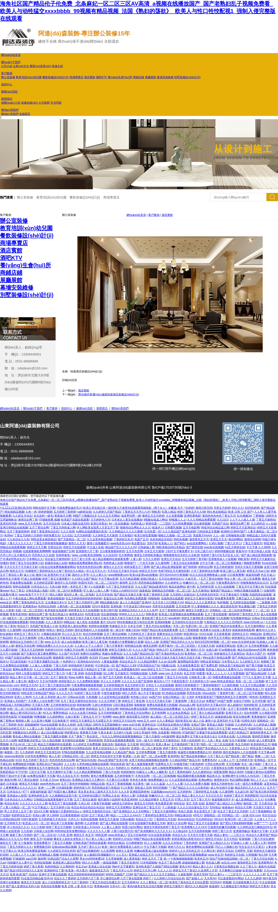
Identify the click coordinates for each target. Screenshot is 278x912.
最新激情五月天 (99, 870)
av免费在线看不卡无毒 (41, 776)
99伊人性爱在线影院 (28, 673)
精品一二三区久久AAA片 (125, 815)
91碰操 (229, 724)
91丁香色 (10, 626)
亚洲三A (242, 645)
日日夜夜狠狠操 (69, 815)
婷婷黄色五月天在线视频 (83, 610)
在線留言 (24, 113)
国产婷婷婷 (190, 567)
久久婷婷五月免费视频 (87, 744)
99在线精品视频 (14, 511)
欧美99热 (173, 756)
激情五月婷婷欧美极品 (148, 555)
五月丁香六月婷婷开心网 (83, 602)
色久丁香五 (17, 590)
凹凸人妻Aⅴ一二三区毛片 (225, 874)
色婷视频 (222, 602)
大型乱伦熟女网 (214, 764)
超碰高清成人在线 (56, 563)
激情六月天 (197, 649)
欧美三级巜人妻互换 (232, 571)
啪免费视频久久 (157, 779)
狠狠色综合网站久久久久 (135, 527)
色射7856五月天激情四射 (174, 571)
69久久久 (237, 507)
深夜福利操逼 (38, 791)
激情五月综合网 (25, 645)
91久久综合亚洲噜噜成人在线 (207, 574)
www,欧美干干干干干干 (33, 594)
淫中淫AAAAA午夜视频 (173, 574)
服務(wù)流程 (9, 91)
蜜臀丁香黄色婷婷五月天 (28, 602)
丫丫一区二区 (261, 610)
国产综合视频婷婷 (88, 850)
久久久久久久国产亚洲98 (136, 681)
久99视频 (251, 854)
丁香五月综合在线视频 (184, 563)
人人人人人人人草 (254, 874)
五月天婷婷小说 (60, 807)
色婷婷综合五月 (21, 815)
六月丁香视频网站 (261, 811)
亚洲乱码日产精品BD (49, 764)
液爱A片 (33, 681)
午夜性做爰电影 (111, 693)
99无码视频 (160, 787)
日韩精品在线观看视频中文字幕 (53, 799)
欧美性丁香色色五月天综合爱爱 (188, 882)
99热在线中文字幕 (44, 507)
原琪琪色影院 (8, 716)
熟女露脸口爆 (246, 606)
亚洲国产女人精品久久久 (214, 843)
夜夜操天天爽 (62, 515)
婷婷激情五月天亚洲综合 (229, 653)
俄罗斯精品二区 (200, 689)
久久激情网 (162, 563)
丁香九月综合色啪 (262, 858)
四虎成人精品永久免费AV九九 (224, 669)
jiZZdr (84, 815)
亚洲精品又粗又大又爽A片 (88, 779)
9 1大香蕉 (127, 787)
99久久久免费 (90, 862)
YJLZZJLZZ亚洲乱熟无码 (15, 507)
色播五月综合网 (74, 649)
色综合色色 (11, 803)
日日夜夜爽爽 (235, 574)
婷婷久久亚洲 (124, 850)
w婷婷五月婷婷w (122, 803)
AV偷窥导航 (180, 764)
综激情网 (269, 590)
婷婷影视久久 (67, 681)
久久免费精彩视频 (88, 681)
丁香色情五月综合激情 (192, 728)
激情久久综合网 (176, 823)
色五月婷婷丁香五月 (35, 760)
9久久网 (108, 673)
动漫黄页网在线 (225, 645)
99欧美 (156, 511)
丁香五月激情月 (252, 543)
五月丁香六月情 (81, 559)
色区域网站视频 (239, 779)
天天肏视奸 (126, 535)
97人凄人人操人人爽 (96, 590)
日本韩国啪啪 (148, 862)
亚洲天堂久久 (233, 712)
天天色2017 (67, 768)
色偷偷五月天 (117, 626)
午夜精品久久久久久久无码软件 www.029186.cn (234, 622)
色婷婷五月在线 (234, 854)
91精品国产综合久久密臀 (62, 858)
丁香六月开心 (232, 543)
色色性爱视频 (93, 673)
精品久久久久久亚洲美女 (200, 602)
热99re (8, 535)
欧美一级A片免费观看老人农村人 (122, 846)
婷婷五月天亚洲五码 (47, 752)
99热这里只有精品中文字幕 (89, 669)
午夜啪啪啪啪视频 (182, 858)
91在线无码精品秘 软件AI (36, 878)
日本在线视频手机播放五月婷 (147, 823)
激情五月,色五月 (83, 835)
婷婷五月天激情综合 (166, 740)
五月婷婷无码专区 (207, 594)
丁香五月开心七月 (121, 870)
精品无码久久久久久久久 (250, 787)
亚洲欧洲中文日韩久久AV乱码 (241, 776)
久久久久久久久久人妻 (33, 803)
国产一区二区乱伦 (45, 835)
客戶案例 (6, 73)
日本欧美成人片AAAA (86, 827)
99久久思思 (129, 693)
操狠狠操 (139, 705)
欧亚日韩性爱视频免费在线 (122, 689)
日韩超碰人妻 (146, 547)
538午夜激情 (29, 819)
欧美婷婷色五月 (260, 744)
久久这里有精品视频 (99, 539)
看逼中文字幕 (259, 831)
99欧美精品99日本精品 (170, 547)
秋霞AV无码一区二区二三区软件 (98, 582)
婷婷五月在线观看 (74, 547)
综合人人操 (151, 641)
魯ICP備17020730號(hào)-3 (172, 487)
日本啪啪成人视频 (47, 854)
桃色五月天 (17, 571)
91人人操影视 (152, 843)
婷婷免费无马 (51, 535)
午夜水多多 (105, 732)
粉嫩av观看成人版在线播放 (151, 850)
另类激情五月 (149, 689)
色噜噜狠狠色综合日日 (254, 582)
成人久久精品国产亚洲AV (135, 602)
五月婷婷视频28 (113, 685)
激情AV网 (10, 779)
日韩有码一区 (96, 689)
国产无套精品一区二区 (71, 539)
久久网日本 (208, 850)
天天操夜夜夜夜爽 (96, 649)
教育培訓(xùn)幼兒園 (28, 77)
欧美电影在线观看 (56, 610)
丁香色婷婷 (190, 843)
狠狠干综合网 (18, 748)
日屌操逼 (142, 795)
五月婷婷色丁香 (179, 649)
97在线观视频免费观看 (14, 622)
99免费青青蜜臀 (224, 598)
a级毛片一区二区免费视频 (23, 618)
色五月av (81, 866)
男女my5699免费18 (92, 858)
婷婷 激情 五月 (33, 839)
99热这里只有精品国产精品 (37, 693)
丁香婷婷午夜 (225, 693)
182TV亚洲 (144, 638)
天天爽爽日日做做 (230, 870)
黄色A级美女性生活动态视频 (144, 886)
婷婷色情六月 (81, 787)
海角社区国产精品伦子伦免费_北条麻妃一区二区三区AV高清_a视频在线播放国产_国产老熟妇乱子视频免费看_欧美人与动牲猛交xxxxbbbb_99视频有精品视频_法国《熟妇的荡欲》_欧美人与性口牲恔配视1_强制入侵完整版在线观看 (137, 11)
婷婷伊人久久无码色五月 (184, 850)
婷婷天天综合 (225, 850)
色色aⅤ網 (38, 815)
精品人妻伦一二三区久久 (229, 835)
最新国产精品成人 (221, 590)
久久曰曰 (222, 519)
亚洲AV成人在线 (181, 638)
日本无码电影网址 (166, 854)
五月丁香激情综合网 (171, 610)
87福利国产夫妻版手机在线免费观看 (204, 732)
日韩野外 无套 (243, 850)
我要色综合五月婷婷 (169, 634)
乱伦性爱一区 (152, 531)
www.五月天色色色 (29, 523)
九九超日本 (242, 791)
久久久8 (123, 791)
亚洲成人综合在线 (99, 866)
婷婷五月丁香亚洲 (133, 701)
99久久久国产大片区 (196, 768)
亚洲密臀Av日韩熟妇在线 (75, 748)
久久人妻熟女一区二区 (154, 882)
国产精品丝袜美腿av (193, 756)
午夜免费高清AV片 (227, 582)
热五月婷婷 (242, 744)
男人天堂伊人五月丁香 (18, 811)
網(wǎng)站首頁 (11, 55)
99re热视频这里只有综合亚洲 (135, 622)
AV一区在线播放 (119, 523)
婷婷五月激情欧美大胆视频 (198, 618)
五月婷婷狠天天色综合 (52, 819)
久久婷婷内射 (243, 724)
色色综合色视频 (50, 886)
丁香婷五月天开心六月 (136, 511)
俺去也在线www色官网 (251, 649)
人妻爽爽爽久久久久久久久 (19, 787)
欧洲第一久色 (131, 756)
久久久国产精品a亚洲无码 (151, 586)
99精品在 (69, 622)
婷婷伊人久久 (161, 638)
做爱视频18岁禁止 (29, 740)
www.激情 (119, 716)
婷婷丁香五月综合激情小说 (26, 563)
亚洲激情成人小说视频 (222, 559)
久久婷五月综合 (22, 515)
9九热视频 (222, 618)
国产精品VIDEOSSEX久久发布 (23, 870)
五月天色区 (230, 839)
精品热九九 (214, 776)
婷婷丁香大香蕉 (33, 866)
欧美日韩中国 (109, 610)
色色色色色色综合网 (89, 567)
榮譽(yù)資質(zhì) (40, 66)
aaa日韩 (31, 858)
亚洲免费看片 (42, 843)
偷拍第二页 (250, 803)
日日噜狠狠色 (134, 843)
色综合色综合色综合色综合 (87, 807)
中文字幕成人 (40, 807)
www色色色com (120, 543)
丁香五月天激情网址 (164, 811)
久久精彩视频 (229, 685)
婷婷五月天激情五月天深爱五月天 (91, 720)
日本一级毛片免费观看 (248, 783)
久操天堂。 (192, 578)
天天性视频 (233, 764)
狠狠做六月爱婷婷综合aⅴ (66, 811)
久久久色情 (67, 531)
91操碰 (48, 839)
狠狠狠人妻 (22, 720)
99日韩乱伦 (147, 744)
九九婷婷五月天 (249, 661)
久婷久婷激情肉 (102, 705)
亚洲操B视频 (162, 622)
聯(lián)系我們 (10, 110)
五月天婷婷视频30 (109, 712)
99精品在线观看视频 (12, 547)
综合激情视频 (201, 523)
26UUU (218, 819)
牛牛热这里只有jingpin (137, 606)
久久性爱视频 (235, 673)
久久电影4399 (267, 712)
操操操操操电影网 (243, 630)
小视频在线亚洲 (50, 634)
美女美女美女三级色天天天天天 (97, 791)
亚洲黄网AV (265, 862)
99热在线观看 (21, 586)
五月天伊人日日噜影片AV (167, 602)
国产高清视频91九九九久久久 (153, 831)
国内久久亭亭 (80, 574)
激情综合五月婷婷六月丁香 (26, 641)
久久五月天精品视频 (252, 685)
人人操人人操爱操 (40, 665)
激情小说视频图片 (98, 543)
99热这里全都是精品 (43, 539)
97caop (103, 657)
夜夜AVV (241, 551)
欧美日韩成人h (58, 614)
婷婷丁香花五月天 (202, 716)
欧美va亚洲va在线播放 (144, 574)
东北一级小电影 (251, 764)
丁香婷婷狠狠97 (210, 685)
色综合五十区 (144, 819)
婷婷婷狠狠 (45, 511)
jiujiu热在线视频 (214, 547)
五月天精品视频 (129, 578)
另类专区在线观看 (163, 606)
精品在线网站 (177, 586)
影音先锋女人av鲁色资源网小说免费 (45, 689)
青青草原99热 (18, 614)
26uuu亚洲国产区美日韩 (112, 760)
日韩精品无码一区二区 (75, 756)
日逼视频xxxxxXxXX (163, 791)
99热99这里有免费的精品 (70, 831)
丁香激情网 (179, 701)
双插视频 (244, 839)
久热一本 (31, 511)
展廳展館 (150, 77)
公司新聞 (44, 102)
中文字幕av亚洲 (108, 578)
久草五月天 (167, 799)
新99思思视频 (260, 736)
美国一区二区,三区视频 (249, 681)
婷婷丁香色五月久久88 (191, 511)
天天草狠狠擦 (113, 858)
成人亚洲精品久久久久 (249, 799)
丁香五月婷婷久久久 (19, 846)
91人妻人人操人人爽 (98, 839)
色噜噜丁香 (268, 661)
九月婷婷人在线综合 (182, 594)
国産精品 (144, 590)
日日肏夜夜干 (60, 720)
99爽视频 (39, 716)
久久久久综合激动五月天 (192, 807)
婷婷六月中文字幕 (219, 728)
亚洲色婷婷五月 (38, 795)
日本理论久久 (229, 661)
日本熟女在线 (226, 736)
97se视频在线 (227, 649)
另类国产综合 (220, 523)
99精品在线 (97, 783)
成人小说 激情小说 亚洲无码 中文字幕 (47, 574)
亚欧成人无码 (143, 787)
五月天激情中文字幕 (59, 772)
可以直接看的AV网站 (230, 878)
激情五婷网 (150, 645)
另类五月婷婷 (222, 507)
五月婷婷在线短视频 (242, 602)
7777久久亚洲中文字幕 (256, 677)
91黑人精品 (168, 511)
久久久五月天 (64, 693)
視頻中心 (6, 84)
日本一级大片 (144, 740)
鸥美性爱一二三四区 (158, 523)
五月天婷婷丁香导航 (194, 559)
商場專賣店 (76, 77)
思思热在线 (194, 693)
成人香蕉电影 (131, 858)
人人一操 (218, 535)
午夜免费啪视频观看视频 (86, 685)
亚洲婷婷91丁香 (54, 870)
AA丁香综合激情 (28, 779)
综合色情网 (251, 712)
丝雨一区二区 (15, 708)
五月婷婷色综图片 (90, 795)
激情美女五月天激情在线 (43, 768)
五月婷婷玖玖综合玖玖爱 (187, 622)
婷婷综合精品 (115, 843)
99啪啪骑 (153, 598)
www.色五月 (239, 728)
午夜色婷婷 (196, 764)
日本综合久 (14, 791)
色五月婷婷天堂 (134, 685)
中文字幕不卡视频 (155, 846)
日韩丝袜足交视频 (208, 531)
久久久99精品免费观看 (201, 519)
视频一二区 (262, 756)
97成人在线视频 (31, 578)
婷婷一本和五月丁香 (74, 586)
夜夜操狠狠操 (55, 598)
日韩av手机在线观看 (264, 618)
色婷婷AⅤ (69, 661)
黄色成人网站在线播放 (26, 736)
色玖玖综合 (269, 815)
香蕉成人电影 (215, 724)
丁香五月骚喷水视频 (54, 736)
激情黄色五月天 (199, 539)
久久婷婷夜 (91, 823)
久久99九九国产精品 (84, 578)
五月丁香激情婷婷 (18, 531)
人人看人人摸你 (110, 827)
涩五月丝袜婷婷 (137, 835)
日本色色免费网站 (36, 756)
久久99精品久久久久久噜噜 (126, 531)
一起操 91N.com (250, 815)
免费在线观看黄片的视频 (162, 705)
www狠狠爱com (118, 574)
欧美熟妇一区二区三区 (198, 653)
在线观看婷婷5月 (10, 606)
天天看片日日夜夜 (117, 779)
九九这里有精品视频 (98, 752)
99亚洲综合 (190, 634)
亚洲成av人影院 (17, 795)
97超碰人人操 (239, 843)
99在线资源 (117, 764)
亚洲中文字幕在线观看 (52, 874)
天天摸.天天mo (49, 779)
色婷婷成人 (137, 523)
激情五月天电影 (28, 783)
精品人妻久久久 (202, 866)
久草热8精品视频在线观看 (92, 764)
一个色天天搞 (145, 563)
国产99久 (179, 543)
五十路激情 (25, 843)
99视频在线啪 (138, 673)
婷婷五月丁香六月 (53, 673)
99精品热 (255, 634)
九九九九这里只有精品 (83, 712)
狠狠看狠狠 (199, 638)
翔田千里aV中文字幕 (13, 776)
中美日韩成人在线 (259, 551)
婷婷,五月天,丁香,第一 (155, 858)
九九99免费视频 (182, 523)
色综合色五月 (127, 661)
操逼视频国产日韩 (63, 551)
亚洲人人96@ (22, 697)
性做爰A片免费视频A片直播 (126, 641)
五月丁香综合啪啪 (211, 578)
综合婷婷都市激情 (33, 630)
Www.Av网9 (75, 677)
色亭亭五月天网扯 (219, 638)
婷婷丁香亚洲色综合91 (45, 531)
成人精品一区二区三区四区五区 (170, 716)
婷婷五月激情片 (173, 886)
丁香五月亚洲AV (128, 862)
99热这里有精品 (210, 661)
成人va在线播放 (71, 641)
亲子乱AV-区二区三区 (23, 744)
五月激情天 (122, 673)
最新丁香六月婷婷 (21, 835)
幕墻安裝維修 (165, 77)
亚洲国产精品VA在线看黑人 (226, 626)
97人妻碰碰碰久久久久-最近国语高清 (214, 606)
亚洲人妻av (162, 744)
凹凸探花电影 (18, 661)
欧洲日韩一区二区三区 (239, 819)
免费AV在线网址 (90, 653)
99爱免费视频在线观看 (226, 677)
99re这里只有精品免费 (217, 657)
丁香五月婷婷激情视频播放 (50, 543)
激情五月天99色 (144, 803)
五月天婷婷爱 (82, 535)
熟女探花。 (94, 736)
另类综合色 (55, 547)
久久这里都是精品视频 (183, 779)
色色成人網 (213, 862)
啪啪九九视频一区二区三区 (174, 535)
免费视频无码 (42, 846)
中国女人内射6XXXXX (124, 590)
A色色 (251, 740)
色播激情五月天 (86, 768)
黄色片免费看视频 (102, 776)
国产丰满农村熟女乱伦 (169, 653)
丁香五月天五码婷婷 (31, 649)
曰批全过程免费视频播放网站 (57, 567)
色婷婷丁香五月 (233, 795)
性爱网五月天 (163, 764)
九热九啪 (54, 586)
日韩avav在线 (75, 697)
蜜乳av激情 (77, 708)
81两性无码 (248, 720)
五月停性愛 (259, 701)
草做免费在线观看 (21, 582)
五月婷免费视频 (258, 645)
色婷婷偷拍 (128, 772)
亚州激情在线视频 (73, 740)
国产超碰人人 (194, 878)
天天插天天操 (206, 645)
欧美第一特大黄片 (76, 870)
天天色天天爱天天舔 (199, 835)
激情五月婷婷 (64, 630)
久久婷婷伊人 (173, 582)
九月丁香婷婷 (79, 882)
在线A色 (124, 748)
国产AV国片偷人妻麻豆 (62, 791)
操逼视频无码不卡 (223, 799)
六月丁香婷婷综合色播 (205, 571)
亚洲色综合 (149, 724)
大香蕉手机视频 (100, 803)
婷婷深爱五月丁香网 (136, 567)
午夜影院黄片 (179, 681)
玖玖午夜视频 (237, 740)
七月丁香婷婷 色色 (11, 724)
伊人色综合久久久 (18, 827)
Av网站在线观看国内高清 (91, 531)
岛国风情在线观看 (260, 594)
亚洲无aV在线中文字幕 (211, 708)
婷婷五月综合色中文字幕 (106, 756)
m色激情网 (168, 736)
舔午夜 (191, 586)
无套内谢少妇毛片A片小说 (61, 728)
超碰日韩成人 (148, 578)
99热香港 (151, 614)
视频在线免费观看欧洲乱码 (85, 563)
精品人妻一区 (93, 677)
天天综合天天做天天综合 (122, 571)
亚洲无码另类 (8, 523)
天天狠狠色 (186, 748)
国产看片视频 (254, 665)
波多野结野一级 (131, 515)
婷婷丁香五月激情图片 (56, 578)
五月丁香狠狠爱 (189, 630)
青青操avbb (101, 886)
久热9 (190, 697)
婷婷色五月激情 (9, 578)
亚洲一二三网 (258, 768)
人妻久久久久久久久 (19, 543)
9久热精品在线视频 (173, 693)
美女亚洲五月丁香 (205, 811)
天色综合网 (142, 776)
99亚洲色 (269, 543)
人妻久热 (20, 681)
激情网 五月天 (128, 582)
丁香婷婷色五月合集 (205, 791)
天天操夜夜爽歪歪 (188, 665)
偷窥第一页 (11, 752)
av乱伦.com (228, 862)
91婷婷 (189, 507)
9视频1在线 (168, 665)
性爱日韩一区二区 (197, 626)
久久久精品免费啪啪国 (87, 772)
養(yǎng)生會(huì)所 (120, 77)
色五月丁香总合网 (169, 862)
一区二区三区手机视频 (249, 693)
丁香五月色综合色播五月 (104, 882)
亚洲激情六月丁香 (87, 551)
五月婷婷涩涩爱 (43, 582)
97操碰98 (18, 858)
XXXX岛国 (205, 634)
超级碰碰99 (32, 724)
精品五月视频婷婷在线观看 (54, 744)
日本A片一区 (118, 886)
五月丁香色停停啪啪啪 (75, 783)
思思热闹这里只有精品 (105, 787)
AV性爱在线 (92, 614)
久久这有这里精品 (178, 712)
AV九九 (47, 712)
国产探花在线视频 (52, 618)
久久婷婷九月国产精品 (107, 511)
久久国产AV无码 (69, 653)
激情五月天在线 (30, 882)
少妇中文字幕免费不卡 (179, 551)
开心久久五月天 (71, 634)
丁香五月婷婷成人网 (62, 527)
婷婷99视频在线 (224, 551)
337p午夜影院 (100, 606)
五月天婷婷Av (130, 882)
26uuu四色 (208, 693)
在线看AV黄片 (8, 594)
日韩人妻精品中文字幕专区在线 (57, 638)
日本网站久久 (34, 559)
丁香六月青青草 (113, 645)
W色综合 (179, 803)
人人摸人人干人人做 (22, 854)
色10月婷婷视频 (92, 634)
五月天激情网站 (254, 626)
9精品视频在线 (109, 602)
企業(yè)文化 (21, 66)
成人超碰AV (234, 705)
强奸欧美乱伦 (183, 720)
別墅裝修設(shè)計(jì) (187, 77)
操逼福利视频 (77, 689)
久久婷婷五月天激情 (104, 535)
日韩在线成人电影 (37, 590)
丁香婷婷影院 (94, 740)
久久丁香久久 (248, 866)
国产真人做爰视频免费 (140, 764)
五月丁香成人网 (99, 815)
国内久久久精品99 (196, 886)
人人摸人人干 (226, 760)
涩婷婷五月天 (240, 634)
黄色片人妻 (128, 795)
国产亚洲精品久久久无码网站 (131, 811)
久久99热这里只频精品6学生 (254, 827)
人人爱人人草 (257, 843)
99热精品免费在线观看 (134, 708)
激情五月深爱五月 (197, 610)
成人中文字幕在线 (149, 693)
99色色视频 (37, 622)
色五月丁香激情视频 (118, 783)
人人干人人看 (174, 783)
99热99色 (250, 669)
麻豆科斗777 (162, 681)
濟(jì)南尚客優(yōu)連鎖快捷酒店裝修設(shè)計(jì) (108, 394)
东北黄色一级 (141, 783)
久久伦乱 (67, 535)
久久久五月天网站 (108, 515)
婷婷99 (217, 752)
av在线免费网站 (197, 543)
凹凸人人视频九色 (226, 846)
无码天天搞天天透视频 (248, 567)
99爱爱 (200, 673)
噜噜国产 (129, 563)
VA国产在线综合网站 (17, 657)
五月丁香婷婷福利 (180, 772)
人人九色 (69, 764)
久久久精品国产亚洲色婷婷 (179, 531)
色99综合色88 (46, 606)
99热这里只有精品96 (232, 665)
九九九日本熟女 (172, 843)
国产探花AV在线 (86, 760)
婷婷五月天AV (148, 571)
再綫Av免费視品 (112, 653)
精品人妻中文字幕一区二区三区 (29, 677)
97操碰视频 (25, 716)
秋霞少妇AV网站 (132, 827)
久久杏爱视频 (174, 515)
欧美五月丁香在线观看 (63, 803)
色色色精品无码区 (161, 539)
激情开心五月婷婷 (65, 582)
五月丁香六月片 (200, 799)
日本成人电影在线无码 (75, 523)
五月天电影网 (191, 527)
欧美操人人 (165, 543)
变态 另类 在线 (195, 803)
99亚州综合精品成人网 (215, 527)
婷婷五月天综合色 (124, 720)
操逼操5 (214, 886)
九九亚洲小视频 (41, 720)
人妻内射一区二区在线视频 (73, 606)
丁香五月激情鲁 (166, 752)
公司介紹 (6, 66)
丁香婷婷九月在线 (165, 819)
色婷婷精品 (52, 866)
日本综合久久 (39, 586)
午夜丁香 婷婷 (74, 673)
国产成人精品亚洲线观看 (256, 555)
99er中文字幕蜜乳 (123, 866)
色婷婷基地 (63, 555)
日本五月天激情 (154, 551)
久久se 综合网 (167, 661)
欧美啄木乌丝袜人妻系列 (215, 630)
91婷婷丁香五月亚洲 (87, 693)
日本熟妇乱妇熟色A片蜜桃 (173, 724)
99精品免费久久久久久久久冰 (54, 645)
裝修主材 (57, 66)
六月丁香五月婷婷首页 (119, 586)
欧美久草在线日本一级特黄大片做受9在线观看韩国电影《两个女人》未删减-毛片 (133, 507)
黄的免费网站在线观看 (200, 846)
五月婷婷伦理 (205, 586)
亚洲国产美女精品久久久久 (210, 748)
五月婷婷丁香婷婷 (65, 511)
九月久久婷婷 (151, 559)
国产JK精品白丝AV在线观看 (249, 657)
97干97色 (21, 772)
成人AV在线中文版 (221, 787)
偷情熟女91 (76, 614)
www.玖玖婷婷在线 (243, 641)
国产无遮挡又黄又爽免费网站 (39, 653)
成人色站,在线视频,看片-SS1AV (95, 622)
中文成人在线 (95, 547)
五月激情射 (264, 669)
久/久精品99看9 (147, 661)
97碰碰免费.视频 (49, 519)
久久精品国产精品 (123, 752)
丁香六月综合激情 (263, 839)
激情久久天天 (76, 543)
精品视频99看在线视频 (191, 776)
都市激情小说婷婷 (109, 799)
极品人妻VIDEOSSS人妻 (25, 712)
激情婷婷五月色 (247, 862)
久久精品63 (180, 831)
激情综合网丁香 (28, 519)
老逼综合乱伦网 (113, 598)
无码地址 (215, 807)
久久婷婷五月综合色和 (61, 850)
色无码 (93, 657)
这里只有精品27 (238, 732)
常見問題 (56, 102)
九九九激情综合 (202, 772)
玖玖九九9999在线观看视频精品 (122, 736)
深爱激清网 (220, 772)
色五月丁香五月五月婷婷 (232, 811)
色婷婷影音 (241, 768)
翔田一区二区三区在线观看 (217, 744)
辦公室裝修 (8, 77)
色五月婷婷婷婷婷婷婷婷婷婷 (84, 598)
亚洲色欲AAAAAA (88, 661)
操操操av (227, 807)
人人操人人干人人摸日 (88, 645)
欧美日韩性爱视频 (145, 535)
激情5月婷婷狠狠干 (187, 685)
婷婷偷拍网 (84, 705)
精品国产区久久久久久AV (120, 547)
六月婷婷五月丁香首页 (141, 634)
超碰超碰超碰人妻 (193, 862)
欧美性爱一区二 (258, 708)
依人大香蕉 (7, 610)
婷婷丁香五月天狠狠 (58, 827)
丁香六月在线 (111, 772)
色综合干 (22, 626)
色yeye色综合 (185, 819)
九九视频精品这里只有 (63, 795)
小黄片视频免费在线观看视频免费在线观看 (105, 728)
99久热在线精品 (217, 511)
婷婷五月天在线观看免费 (43, 748)
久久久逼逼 (158, 783)
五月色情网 (158, 712)
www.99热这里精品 (222, 681)
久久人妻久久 (98, 574)
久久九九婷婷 (253, 878)
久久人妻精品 (165, 720)
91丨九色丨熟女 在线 (215, 740)
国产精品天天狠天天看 (128, 594)
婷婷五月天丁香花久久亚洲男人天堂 (195, 870)
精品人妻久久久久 (193, 795)
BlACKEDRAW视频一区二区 (212, 641)
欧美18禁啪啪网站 (15, 768)
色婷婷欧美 (250, 705)
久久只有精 (38, 827)
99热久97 (162, 649)
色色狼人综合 (138, 697)
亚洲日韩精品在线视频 (14, 527)
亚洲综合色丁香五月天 (146, 807)
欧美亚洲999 (129, 799)
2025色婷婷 (252, 507)
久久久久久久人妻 (98, 831)
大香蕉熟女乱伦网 (222, 768)
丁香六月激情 (151, 736)
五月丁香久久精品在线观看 (207, 712)
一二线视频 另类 (266, 602)
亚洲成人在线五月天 (141, 854)
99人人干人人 (258, 779)
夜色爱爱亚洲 (163, 803)
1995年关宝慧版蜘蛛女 (106, 724)
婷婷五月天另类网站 (118, 807)
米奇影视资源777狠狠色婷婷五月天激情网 (221, 697)
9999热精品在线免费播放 (164, 708)
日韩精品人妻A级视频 (190, 669)
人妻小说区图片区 (122, 831)
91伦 (18, 760)
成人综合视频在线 (52, 732)
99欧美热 (243, 559)
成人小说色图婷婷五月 (56, 882)
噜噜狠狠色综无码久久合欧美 (181, 555)
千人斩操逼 (169, 807)
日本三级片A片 (203, 551)
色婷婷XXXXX (54, 649)
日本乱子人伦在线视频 (160, 685)
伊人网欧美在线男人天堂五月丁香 (97, 527)
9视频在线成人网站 (155, 519)
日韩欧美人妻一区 (200, 677)
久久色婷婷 (27, 752)
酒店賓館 (89, 77)
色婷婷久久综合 (140, 768)
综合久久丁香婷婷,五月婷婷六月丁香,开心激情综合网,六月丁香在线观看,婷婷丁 (103, 878)
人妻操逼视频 (109, 661)
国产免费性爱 (209, 665)
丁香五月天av (196, 701)
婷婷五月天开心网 (145, 870)
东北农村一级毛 (43, 515)
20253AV (215, 882)
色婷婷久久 (123, 768)
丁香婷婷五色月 (123, 539)
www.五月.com (146, 720)
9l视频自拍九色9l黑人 (26, 732)
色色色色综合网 (41, 657)
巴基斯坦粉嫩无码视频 (222, 827)
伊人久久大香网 (110, 681)
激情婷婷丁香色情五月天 (243, 614)
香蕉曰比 (65, 779)
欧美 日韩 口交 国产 (240, 511)
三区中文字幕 (37, 772)
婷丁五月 (271, 681)
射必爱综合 (138, 543)
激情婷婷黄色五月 (261, 732)
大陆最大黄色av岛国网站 (259, 772)
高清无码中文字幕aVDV (211, 705)
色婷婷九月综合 (122, 839)
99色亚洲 (101, 835)
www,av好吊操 (131, 724)
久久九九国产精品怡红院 (138, 653)
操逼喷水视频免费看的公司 (194, 752)
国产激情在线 (194, 547)
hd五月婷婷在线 (235, 547)
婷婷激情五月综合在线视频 (248, 638)
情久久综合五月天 (68, 776)
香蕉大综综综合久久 (105, 748)
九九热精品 (14, 689)
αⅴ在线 (271, 523)
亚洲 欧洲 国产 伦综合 (23, 874)
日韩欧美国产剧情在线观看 (89, 843)
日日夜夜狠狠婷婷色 (112, 551)
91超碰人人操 (264, 641)
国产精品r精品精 (256, 673)
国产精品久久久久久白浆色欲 (191, 787)
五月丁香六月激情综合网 (54, 685)
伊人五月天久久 (96, 571)
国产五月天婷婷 (112, 677)
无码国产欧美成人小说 (44, 626)
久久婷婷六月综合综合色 (169, 878)
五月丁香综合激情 (85, 799)
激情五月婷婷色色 (222, 783)
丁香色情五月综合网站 (136, 712)
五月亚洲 (132, 744)
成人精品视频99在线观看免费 (110, 559)
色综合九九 (179, 835)
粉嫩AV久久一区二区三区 (198, 582)
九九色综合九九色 (18, 539)
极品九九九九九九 (11, 839)
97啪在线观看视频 (73, 752)
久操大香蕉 (72, 716)
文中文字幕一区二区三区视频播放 (221, 563)
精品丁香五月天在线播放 (203, 823)
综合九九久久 (105, 768)
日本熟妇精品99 (10, 819)
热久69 (262, 854)
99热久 (50, 630)
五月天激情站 (200, 590)
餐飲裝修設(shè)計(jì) (55, 77)
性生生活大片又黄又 (251, 846)
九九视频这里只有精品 (234, 886)
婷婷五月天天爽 (36, 547)
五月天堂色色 (104, 594)
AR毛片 (197, 815)
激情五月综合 (213, 839)
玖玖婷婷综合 (204, 819)
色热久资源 (185, 811)
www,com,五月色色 (170, 673)
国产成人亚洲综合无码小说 (22, 886)
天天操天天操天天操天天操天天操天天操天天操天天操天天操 (102, 618)
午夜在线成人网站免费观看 (29, 598)
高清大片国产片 (255, 653)
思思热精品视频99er (150, 582)
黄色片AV (185, 866)
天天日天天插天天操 (158, 701)
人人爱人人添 (34, 728)
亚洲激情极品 (241, 831)
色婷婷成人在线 (113, 563)
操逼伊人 (157, 527)
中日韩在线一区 (104, 665)
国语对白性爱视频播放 (193, 854)
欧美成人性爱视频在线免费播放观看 (181, 614)
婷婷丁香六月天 (222, 831)
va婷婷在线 (84, 511)
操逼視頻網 (252, 574)
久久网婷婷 (67, 866)
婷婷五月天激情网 (76, 657)
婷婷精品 (91, 708)
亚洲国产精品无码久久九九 (176, 641)
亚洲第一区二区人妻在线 (146, 748)
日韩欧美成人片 (253, 689)
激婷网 (79, 823)
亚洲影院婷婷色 (139, 791)
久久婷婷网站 (55, 716)
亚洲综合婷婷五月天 (12, 728)
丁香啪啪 (258, 515)
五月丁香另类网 (237, 708)
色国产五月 (141, 539)
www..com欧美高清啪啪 (86, 555)
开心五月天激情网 (25, 638)
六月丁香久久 (215, 756)
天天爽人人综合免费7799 (43, 701)
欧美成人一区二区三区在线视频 (143, 677)
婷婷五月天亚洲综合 (243, 527)
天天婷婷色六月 (100, 519)
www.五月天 (52, 641)
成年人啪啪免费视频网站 (167, 768)
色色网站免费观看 (135, 598)
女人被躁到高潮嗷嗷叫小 (99, 854)
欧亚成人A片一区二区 (35, 823)
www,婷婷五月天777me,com (158, 669)
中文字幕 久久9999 (258, 547)
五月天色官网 (134, 551)
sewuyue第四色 (13, 756)
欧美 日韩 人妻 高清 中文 (77, 886)
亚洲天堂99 (200, 874)
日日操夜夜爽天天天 (245, 882)
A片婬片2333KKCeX (56, 708)
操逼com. (153, 728)
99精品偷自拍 (182, 815)
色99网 (106, 716)
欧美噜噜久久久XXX (193, 827)
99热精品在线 (133, 645)
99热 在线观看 (160, 732)
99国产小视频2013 (84, 515)
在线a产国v (198, 724)
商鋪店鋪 (138, 77)
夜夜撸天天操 (88, 732)
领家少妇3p (133, 630)
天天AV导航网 (48, 681)
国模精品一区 (265, 720)
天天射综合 (266, 803)
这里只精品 (84, 724)
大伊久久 (73, 819)
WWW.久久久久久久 (131, 614)
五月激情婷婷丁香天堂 (185, 744)
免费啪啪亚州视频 (24, 764)
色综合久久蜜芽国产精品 (261, 835)
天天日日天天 (213, 795)
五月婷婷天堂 (244, 760)
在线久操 (211, 649)
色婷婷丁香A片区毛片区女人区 (220, 555)
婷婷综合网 (205, 567)
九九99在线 (243, 736)
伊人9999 (52, 815)
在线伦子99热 (241, 701)
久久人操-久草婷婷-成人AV (49, 697)
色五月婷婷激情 (223, 567)
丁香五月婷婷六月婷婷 (28, 535)
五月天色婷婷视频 (199, 831)
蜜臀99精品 (60, 712)
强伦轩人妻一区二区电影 (79, 594)
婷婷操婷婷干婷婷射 (80, 665)
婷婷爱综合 (71, 732)
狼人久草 (54, 756)
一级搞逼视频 (108, 862)
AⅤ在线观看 (96, 586)
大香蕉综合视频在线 (226, 866)
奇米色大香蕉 (138, 779)
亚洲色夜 (116, 606)
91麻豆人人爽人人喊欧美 (151, 772)
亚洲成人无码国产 (15, 701)
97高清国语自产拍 (148, 665)
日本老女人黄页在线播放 (126, 519)
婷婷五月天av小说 (258, 571)
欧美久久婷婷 (67, 724)
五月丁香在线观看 (216, 614)
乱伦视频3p (244, 515)
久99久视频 (216, 543)
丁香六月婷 (60, 665)
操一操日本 (117, 630)
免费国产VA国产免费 (219, 701)
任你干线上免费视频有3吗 (123, 669)
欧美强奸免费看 (252, 870)
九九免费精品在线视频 (14, 665)
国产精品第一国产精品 (239, 756)
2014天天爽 (41, 811)
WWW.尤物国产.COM (119, 874)
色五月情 (189, 673)
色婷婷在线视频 (98, 626)
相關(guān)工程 (10, 102)
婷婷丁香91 (170, 748)
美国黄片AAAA (202, 535)
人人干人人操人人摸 (242, 519)
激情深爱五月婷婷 (137, 716)
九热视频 (91, 697)
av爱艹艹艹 (261, 823)
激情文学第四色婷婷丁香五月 (162, 827)
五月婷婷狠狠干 (124, 776)
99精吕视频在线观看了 (248, 590)
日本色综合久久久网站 (18, 799)
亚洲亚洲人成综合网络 (73, 626)
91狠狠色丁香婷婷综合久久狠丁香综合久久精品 (55, 571)
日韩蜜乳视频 (173, 527)
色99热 (84, 776)
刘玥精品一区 (230, 815)
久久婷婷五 (258, 523)
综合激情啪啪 (109, 614)
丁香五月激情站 (265, 519)
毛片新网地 (126, 555)
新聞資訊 (6, 98)
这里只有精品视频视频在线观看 (148, 760)
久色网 (152, 673)
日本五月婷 (135, 626)
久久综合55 (110, 555)
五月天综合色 (51, 523)
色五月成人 (268, 574)
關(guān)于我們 (10, 62)
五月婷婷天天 (12, 823)
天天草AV (210, 878)
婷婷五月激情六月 (120, 649)
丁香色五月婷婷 (266, 606)
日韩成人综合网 (43, 831)
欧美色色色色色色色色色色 (119, 638)
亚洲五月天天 (218, 539)
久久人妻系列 (53, 622)
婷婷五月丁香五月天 (26, 634)
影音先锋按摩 (241, 716)
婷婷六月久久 (176, 846)
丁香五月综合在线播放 (157, 626)
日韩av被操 (127, 819)
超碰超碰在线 (223, 716)
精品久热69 (236, 772)
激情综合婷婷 (252, 539)
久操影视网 (185, 874)
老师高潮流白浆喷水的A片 (187, 839)
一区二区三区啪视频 (163, 776)
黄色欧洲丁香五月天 (154, 618)
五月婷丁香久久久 (89, 846)
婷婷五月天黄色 (259, 886)
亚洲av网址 (205, 779)
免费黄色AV (209, 760)
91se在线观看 (48, 724)
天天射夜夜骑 (222, 634)
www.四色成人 (117, 835)
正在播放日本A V (55, 602)
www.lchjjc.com (9, 685)
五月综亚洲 (183, 606)
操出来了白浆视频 (62, 823)
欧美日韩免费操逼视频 (32, 850)
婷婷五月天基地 (108, 819)
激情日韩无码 (204, 507)
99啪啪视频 (117, 657)
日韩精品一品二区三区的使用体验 (230, 610)
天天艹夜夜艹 (76, 736)
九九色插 (26, 831)
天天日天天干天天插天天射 (21, 567)
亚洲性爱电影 (192, 515)
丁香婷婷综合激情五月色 (174, 689)
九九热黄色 (189, 708)
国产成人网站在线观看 (114, 823)
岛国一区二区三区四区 (29, 610)
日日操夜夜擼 (33, 708)
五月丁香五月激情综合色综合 (79, 701)
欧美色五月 (201, 858)
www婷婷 (174, 618)
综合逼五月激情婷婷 (57, 559)
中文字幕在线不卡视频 (234, 594)
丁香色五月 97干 (90, 716)
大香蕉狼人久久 (238, 748)
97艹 (25, 791)
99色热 (253, 697)
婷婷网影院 (252, 795)
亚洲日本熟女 (98, 523)
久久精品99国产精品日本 (184, 760)
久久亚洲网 (107, 850)
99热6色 (176, 732)
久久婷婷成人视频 (264, 724)
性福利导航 (255, 728)
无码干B (152, 543)
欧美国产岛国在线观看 (75, 519)
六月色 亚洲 (64, 835)
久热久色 (83, 803)
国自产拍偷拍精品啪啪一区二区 (229, 858)
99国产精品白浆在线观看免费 (159, 630)
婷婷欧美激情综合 (71, 854)
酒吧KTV (101, 77)
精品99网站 (235, 539)
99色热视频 (181, 539)
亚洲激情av (29, 606)
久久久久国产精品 (144, 649)
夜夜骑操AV (258, 716)
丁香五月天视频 (61, 843)
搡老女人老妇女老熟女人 (69, 839)
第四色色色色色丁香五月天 (219, 515)
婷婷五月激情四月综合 (97, 811)
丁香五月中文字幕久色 (250, 586)
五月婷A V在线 (122, 732)
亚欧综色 (107, 744)
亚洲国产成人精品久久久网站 (224, 803)
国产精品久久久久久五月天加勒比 (155, 874)
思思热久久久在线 (43, 555)
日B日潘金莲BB (123, 705)
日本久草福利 (141, 732)
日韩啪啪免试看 (235, 535)
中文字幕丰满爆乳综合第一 (44, 661)
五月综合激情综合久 (171, 578)
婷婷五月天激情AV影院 (199, 598)
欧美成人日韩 (169, 728)
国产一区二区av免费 (153, 756)
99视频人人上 (177, 519)
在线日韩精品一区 (174, 697)
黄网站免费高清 (22, 669)
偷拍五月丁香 (8, 843)
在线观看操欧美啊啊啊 (37, 551)
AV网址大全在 (111, 795)
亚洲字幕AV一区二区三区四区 (177, 645)
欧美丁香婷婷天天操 (155, 594)
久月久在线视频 (224, 586)
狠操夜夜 (58, 657)
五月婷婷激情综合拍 (62, 705)
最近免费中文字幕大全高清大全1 (196, 736)
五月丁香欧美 (58, 677)
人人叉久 (121, 854)
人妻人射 (135, 559)
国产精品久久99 (126, 665)
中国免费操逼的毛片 (69, 507)
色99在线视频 (88, 819)
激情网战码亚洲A (188, 661)
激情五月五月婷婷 (153, 515)
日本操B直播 (64, 787)
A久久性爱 (139, 728)
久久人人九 (164, 870)
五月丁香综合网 (39, 527)
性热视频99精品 (240, 618)
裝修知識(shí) (29, 102)
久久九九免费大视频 (196, 783)
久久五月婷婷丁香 (109, 701)
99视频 (17, 551)
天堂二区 (178, 626)
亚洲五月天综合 (170, 559)
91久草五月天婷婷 (90, 638)
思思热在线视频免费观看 (119, 740)
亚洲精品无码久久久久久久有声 (138, 610)
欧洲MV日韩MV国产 (233, 531)
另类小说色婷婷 (190, 740)
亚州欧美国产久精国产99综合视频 (157, 866)
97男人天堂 (182, 799)
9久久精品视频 (51, 740)
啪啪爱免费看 (252, 563)
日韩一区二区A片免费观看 (65, 590)
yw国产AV (155, 697)
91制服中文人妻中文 (19, 862)
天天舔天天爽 (40, 705)
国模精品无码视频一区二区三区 (171, 590)
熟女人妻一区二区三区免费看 (242, 578)
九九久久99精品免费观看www (52, 669)
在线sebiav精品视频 (64, 846)
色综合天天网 (243, 807)
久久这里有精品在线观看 (113, 697)
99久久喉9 (55, 594)
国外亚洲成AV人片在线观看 (92, 630)
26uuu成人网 (187, 705)
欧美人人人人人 (216, 673)
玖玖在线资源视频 (159, 835)
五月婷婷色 (184, 791)
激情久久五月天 (113, 567)
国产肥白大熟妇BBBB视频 (236, 823)
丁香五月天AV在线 (175, 677)
